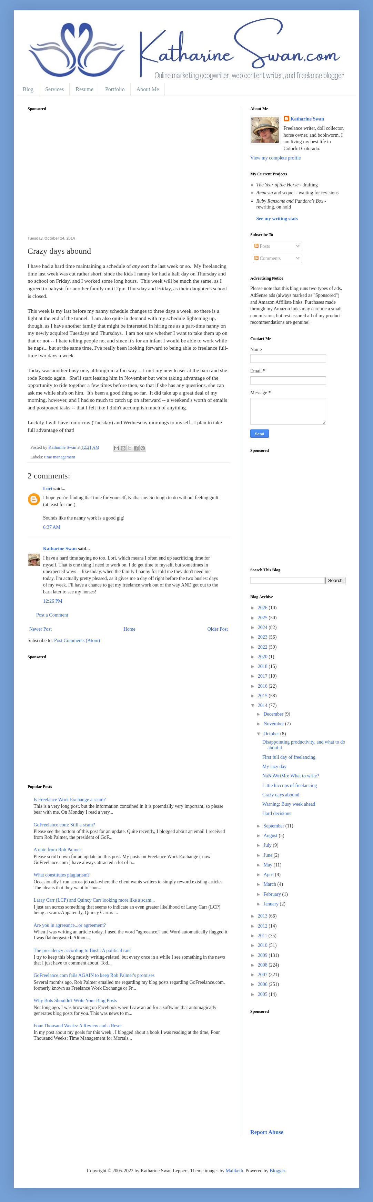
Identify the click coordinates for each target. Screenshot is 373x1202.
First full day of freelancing (288, 757)
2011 (263, 935)
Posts (262, 246)
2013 (263, 916)
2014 (263, 705)
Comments (267, 258)
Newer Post (40, 629)
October (271, 733)
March (270, 884)
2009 (263, 955)
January (271, 904)
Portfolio (115, 89)
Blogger (277, 1170)
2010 (263, 945)
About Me (148, 89)
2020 (263, 656)
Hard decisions (276, 813)
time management (59, 457)
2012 (263, 926)
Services (54, 89)
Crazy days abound (280, 794)
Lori (47, 488)
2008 (263, 965)
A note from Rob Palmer (57, 849)
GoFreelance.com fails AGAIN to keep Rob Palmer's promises (94, 975)
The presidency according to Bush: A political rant (82, 950)
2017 (263, 676)
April (269, 874)
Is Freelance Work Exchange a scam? (70, 799)
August (271, 835)
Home (129, 629)
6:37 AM (51, 527)
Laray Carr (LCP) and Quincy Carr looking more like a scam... (94, 900)
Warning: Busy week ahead (288, 804)
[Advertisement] (129, 177)
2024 (263, 627)
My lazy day (274, 766)
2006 (263, 984)
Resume (84, 89)
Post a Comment (52, 615)
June (268, 855)
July (268, 845)
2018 (263, 666)
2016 (263, 686)
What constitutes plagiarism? (62, 875)
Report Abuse (266, 1132)
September (274, 825)
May (268, 864)
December (273, 714)
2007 (263, 974)
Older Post (218, 629)
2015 (263, 695)
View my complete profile (275, 158)
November (274, 723)
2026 (263, 607)
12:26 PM (52, 601)
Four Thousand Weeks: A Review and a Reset (78, 1025)
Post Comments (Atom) (77, 640)
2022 (263, 647)
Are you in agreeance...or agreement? (70, 925)
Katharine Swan (60, 548)
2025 (263, 617)
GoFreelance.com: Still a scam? (64, 824)
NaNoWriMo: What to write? (290, 775)
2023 (263, 637)
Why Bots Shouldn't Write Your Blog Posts (75, 1000)
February (272, 894)
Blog (28, 89)
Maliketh (234, 1170)
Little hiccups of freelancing (289, 785)
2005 (263, 994)
